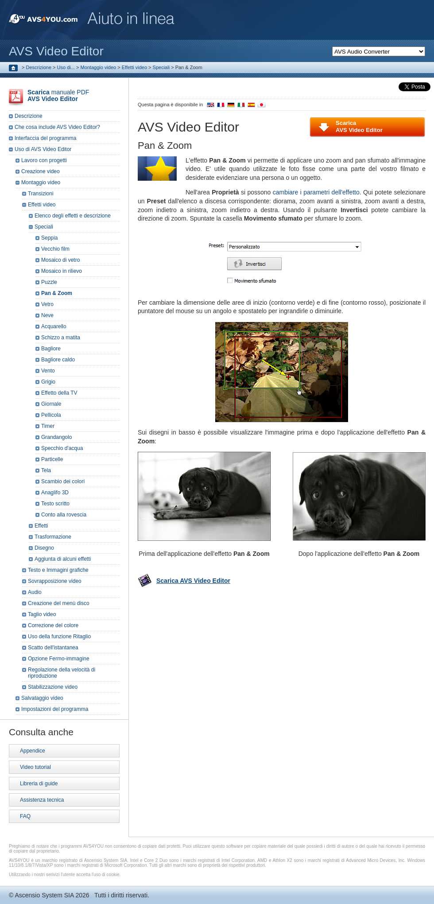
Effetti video (134, 67)
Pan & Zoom (56, 293)
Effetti (41, 526)
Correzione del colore (53, 625)
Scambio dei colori (63, 481)
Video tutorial (35, 767)
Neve (47, 315)
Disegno (44, 548)
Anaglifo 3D (55, 492)
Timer (47, 426)
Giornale (51, 404)
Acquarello (53, 326)
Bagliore (51, 348)
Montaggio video (98, 67)
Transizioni (41, 193)
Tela (46, 470)
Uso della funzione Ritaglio (59, 636)
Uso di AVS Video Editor (43, 149)
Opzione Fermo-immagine (58, 659)
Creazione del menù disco (58, 603)
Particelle (52, 459)
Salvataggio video (42, 698)
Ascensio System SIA (44, 895)
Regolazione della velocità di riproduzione (61, 673)
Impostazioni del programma (54, 709)
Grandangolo (56, 437)
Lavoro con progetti (44, 160)
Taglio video (42, 614)
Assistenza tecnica (42, 800)
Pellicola (51, 415)
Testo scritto (55, 503)
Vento (48, 371)
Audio (35, 592)
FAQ (25, 816)
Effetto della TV (59, 393)
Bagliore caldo (58, 360)
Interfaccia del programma (45, 138)
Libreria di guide (39, 783)
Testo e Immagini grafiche (58, 570)
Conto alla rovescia (63, 515)
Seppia (49, 238)
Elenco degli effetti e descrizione (73, 216)
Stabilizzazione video (53, 687)
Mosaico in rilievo (61, 271)
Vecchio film (55, 249)
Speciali (161, 67)
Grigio (48, 382)
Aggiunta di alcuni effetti (63, 559)
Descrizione (38, 67)
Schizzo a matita (60, 337)
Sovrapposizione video (54, 581)
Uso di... (66, 67)
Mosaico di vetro (60, 260)
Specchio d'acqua (62, 448)
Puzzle (49, 282)
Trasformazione (53, 537)
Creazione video (40, 171)
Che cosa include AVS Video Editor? (57, 127)
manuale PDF (58, 95)
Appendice (32, 751)
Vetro (47, 304)
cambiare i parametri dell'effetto (316, 192)
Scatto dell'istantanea (53, 647)
